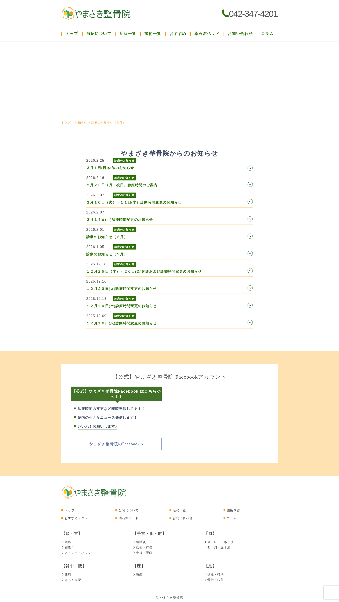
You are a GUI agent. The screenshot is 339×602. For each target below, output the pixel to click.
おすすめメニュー (78, 518)
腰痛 (66, 573)
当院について (129, 510)
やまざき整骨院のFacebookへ (116, 444)
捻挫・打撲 (143, 547)
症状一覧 (179, 510)
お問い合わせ (240, 34)
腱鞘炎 (139, 542)
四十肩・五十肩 (217, 547)
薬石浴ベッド (206, 34)
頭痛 (66, 542)
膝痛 (138, 573)
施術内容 (233, 510)
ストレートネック (76, 552)
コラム (267, 34)
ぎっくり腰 (71, 578)
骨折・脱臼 (143, 552)
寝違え (68, 547)
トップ (72, 34)
